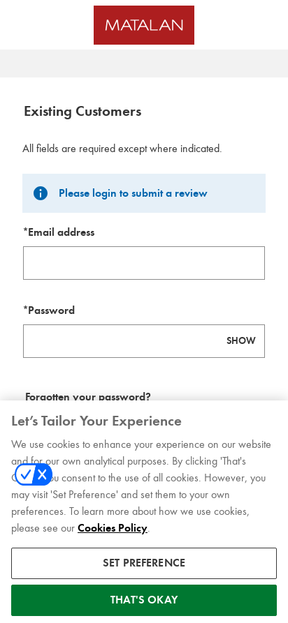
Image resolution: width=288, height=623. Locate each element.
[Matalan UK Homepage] (144, 25)
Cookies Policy (112, 534)
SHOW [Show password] (241, 341)
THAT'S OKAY (144, 606)
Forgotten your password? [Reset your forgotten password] (88, 397)
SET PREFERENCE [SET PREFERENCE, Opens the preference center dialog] (144, 569)
